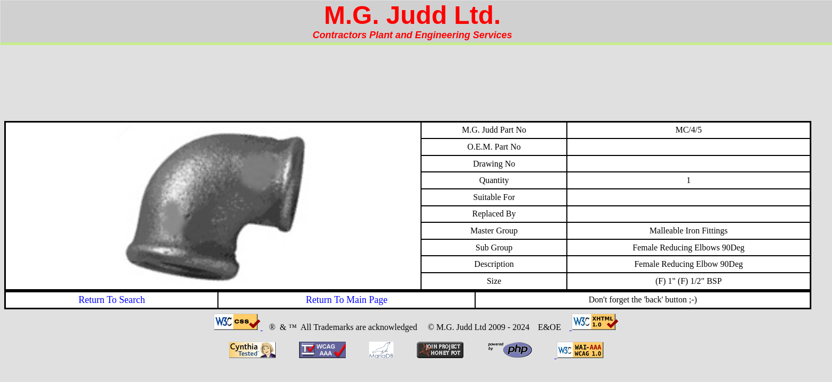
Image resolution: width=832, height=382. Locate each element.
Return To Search (111, 299)
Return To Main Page (347, 299)
